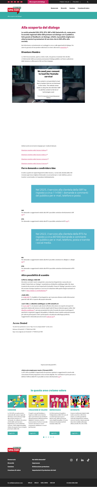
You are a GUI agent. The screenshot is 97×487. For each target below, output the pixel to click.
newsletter (63, 47)
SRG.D (30, 483)
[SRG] (14, 10)
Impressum (36, 463)
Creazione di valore (14, 470)
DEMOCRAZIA (55, 410)
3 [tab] (48, 437)
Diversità (11, 463)
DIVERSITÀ (74, 410)
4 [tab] (50, 437)
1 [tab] (43, 437)
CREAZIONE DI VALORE (38, 410)
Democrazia (12, 460)
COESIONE (12, 410)
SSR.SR (52, 483)
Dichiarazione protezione (40, 467)
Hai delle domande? (39, 460)
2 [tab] (46, 437)
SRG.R (36, 483)
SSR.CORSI (44, 483)
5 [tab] (53, 437)
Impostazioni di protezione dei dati (44, 470)
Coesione (11, 467)
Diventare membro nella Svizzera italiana (33, 150)
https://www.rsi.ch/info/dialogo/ (36, 291)
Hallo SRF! (27, 297)
